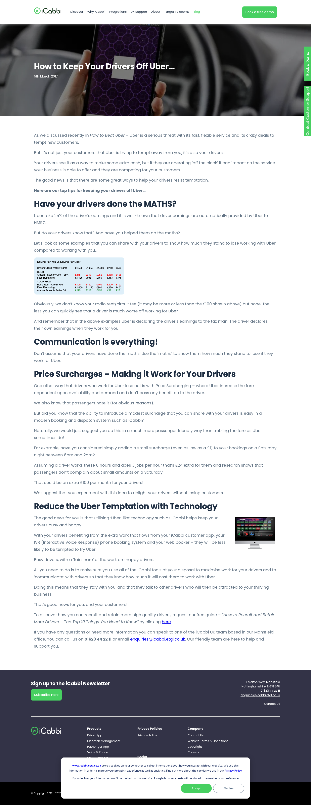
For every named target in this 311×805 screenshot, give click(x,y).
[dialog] (155, 778)
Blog (196, 12)
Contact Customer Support (307, 111)
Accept (196, 788)
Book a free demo (260, 12)
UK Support (139, 12)
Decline (228, 788)
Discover (76, 12)
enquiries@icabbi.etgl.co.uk (157, 639)
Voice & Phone (97, 752)
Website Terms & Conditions (208, 741)
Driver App (94, 735)
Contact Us (272, 704)
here (166, 622)
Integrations (117, 12)
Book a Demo (307, 64)
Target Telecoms (176, 12)
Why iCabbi (95, 12)
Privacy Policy (233, 770)
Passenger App (98, 747)
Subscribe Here (46, 694)
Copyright (195, 747)
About (155, 12)
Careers (193, 752)
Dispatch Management (104, 741)
